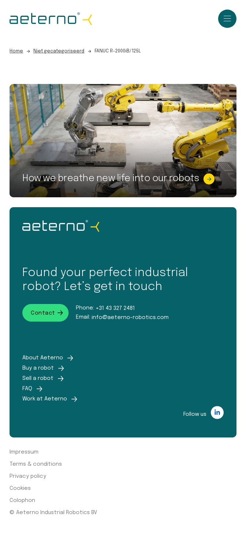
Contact (47, 313)
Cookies (20, 488)
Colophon (22, 500)
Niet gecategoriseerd (58, 51)
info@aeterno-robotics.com (130, 317)
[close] (227, 19)
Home (16, 51)
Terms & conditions (36, 464)
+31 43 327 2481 (115, 308)
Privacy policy (28, 476)
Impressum (24, 452)
